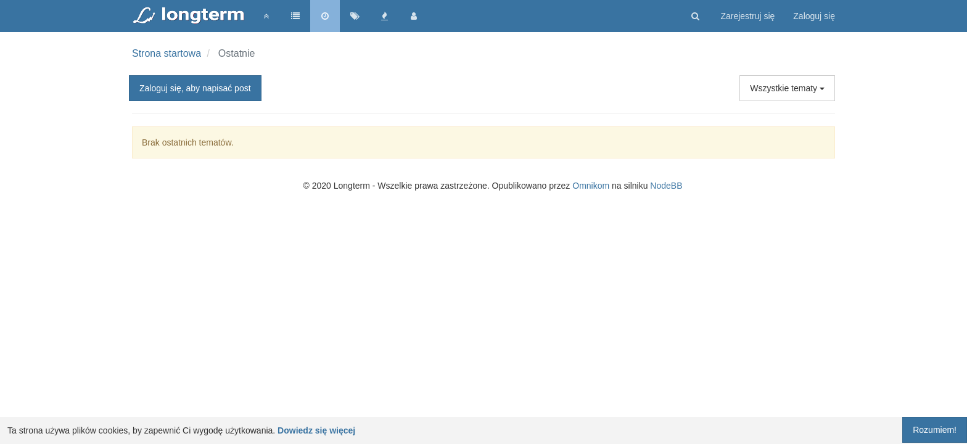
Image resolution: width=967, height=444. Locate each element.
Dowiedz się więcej (316, 430)
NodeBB (666, 186)
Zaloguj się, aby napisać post (195, 88)
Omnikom (590, 186)
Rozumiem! (935, 430)
